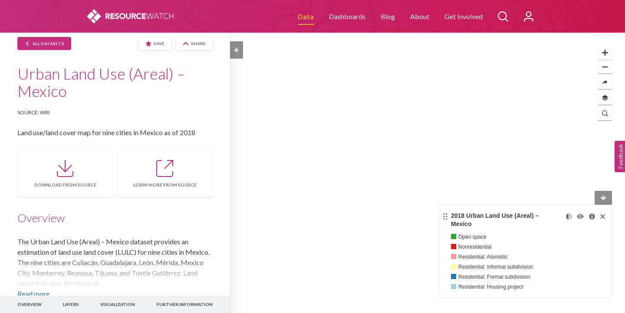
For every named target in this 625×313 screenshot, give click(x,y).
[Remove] (602, 216)
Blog (388, 16)
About (419, 16)
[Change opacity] (569, 216)
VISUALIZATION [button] (117, 304)
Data (306, 16)
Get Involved (463, 16)
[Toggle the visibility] (580, 216)
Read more (33, 294)
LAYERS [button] (71, 304)
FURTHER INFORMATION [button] (185, 304)
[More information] (592, 216)
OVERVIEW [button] (29, 304)
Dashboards (347, 16)
